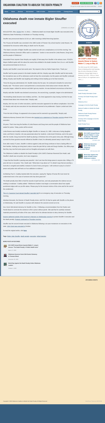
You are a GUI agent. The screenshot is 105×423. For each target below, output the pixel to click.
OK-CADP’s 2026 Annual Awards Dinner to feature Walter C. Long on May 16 (88, 61)
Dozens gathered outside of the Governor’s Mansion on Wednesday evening (27, 217)
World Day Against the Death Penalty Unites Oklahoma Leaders (91, 156)
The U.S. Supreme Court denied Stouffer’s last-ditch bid (21, 193)
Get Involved (29, 11)
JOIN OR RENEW (86, 3)
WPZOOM (99, 401)
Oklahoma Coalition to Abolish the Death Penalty (32, 5)
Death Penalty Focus (84, 124)
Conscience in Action (54, 11)
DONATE (75, 3)
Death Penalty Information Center (87, 93)
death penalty (25, 236)
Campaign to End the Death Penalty (88, 105)
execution (33, 236)
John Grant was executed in (16, 226)
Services (20, 11)
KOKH (19, 32)
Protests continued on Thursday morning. (28, 219)
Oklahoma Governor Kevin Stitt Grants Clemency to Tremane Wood (87, 146)
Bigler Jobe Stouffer (13, 236)
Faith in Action (41, 11)
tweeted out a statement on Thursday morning (49, 117)
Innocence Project (83, 90)
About (13, 11)
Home (6, 11)
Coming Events (68, 11)
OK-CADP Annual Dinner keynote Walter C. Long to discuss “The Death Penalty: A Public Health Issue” (88, 135)
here (25, 230)
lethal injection (41, 236)
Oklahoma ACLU (82, 102)
